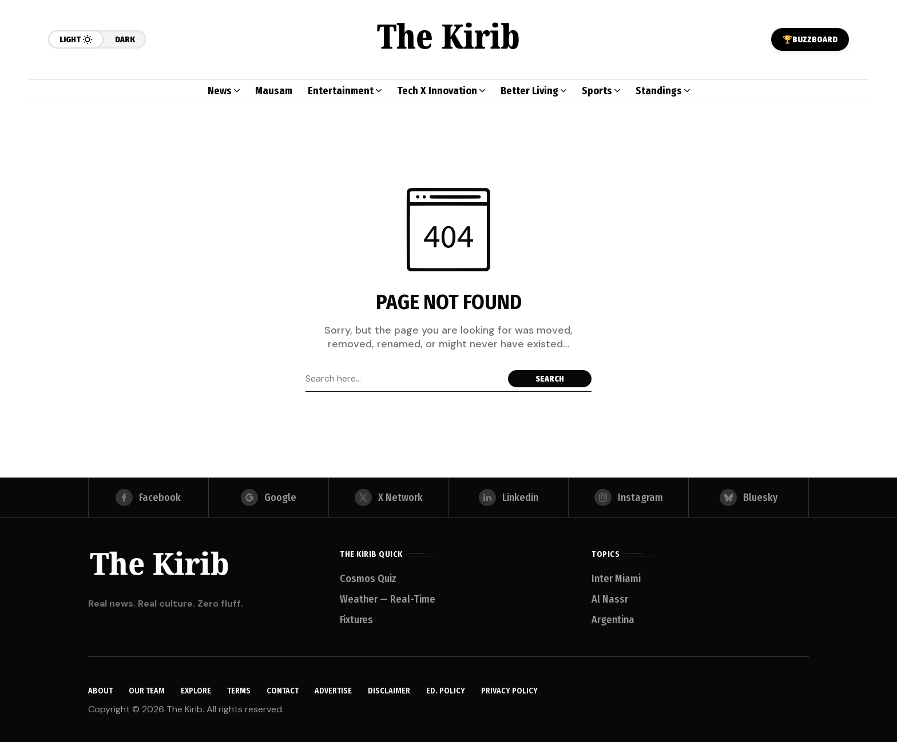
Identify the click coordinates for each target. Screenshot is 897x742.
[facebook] (148, 498)
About (100, 691)
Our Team (147, 691)
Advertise (333, 691)
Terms (239, 691)
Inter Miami (616, 578)
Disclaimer (389, 691)
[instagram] (628, 498)
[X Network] (389, 498)
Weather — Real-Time (387, 599)
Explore (196, 691)
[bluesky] (748, 498)
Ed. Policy (445, 691)
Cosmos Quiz (368, 578)
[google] (268, 498)
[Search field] (403, 378)
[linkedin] (508, 498)
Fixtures (356, 619)
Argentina (613, 619)
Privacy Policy (509, 691)
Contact (283, 691)
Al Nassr (610, 599)
